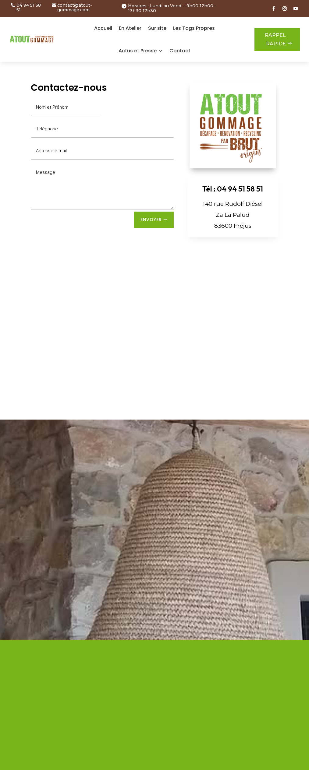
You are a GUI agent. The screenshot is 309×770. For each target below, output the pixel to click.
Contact (179, 50)
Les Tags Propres (194, 28)
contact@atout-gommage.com (74, 7)
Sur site (157, 28)
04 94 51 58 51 (28, 7)
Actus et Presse (138, 50)
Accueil (103, 28)
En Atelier (130, 28)
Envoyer (151, 219)
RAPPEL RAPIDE (275, 39)
